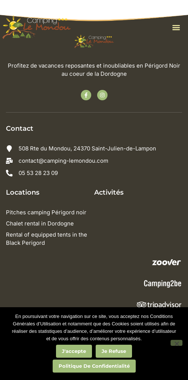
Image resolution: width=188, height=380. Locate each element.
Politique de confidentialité (94, 366)
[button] (176, 28)
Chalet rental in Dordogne (40, 223)
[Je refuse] (176, 343)
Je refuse (114, 351)
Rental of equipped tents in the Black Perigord (46, 238)
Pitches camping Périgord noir (46, 212)
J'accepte (74, 351)
